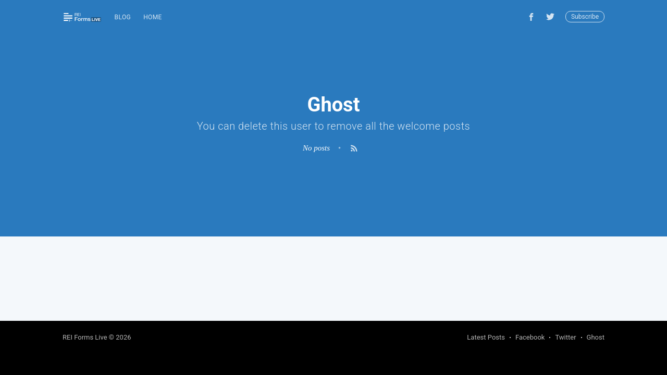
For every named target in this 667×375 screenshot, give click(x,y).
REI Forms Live (85, 337)
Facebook (530, 337)
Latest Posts (486, 337)
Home (152, 17)
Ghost (595, 337)
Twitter (565, 337)
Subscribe (585, 16)
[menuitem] (123, 17)
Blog (123, 17)
